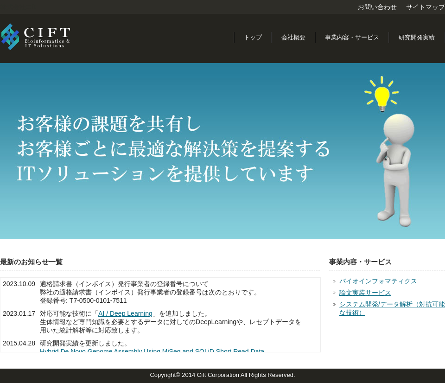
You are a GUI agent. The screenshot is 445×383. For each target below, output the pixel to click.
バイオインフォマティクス (378, 281)
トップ (253, 37)
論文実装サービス (365, 292)
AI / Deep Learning (125, 313)
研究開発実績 (417, 37)
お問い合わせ (377, 7)
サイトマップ (425, 7)
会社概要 (293, 37)
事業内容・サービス (352, 37)
